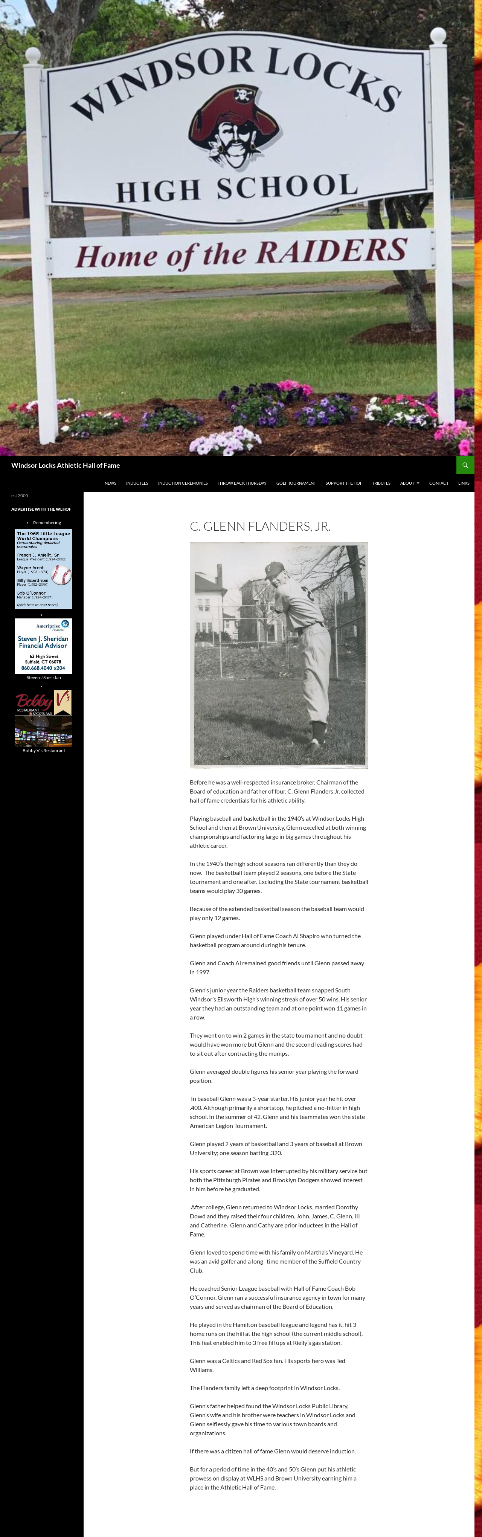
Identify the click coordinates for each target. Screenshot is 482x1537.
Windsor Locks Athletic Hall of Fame (65, 465)
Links (464, 483)
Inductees (137, 483)
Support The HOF (344, 483)
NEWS (110, 483)
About (407, 483)
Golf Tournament (296, 483)
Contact (438, 483)
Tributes (381, 483)
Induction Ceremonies (183, 483)
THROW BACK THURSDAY (242, 483)
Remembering (47, 522)
